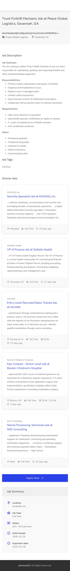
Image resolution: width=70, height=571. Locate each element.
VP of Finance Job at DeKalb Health (29, 249)
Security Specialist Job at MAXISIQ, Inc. (31, 196)
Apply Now (35, 478)
